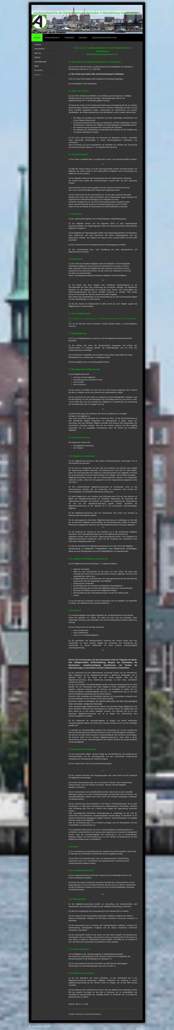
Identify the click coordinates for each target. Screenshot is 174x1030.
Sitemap (46, 1026)
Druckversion (35, 1026)
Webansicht (140, 1029)
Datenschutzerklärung (92, 1014)
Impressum (79, 1014)
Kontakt (72, 1014)
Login (143, 1026)
